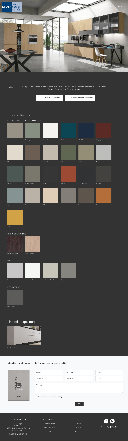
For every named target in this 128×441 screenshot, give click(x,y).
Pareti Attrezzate (49, 427)
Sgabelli (79, 427)
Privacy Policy (57, 397)
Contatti (120, 6)
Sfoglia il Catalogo (49, 97)
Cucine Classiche (84, 6)
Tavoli (79, 424)
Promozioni (79, 431)
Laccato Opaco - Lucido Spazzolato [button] (24, 121)
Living (98, 6)
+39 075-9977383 (20, 430)
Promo (109, 6)
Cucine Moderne (64, 6)
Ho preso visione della (50, 397)
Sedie (79, 420)
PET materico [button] (13, 287)
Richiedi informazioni (80, 97)
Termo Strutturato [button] (16, 234)
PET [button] (9, 261)
